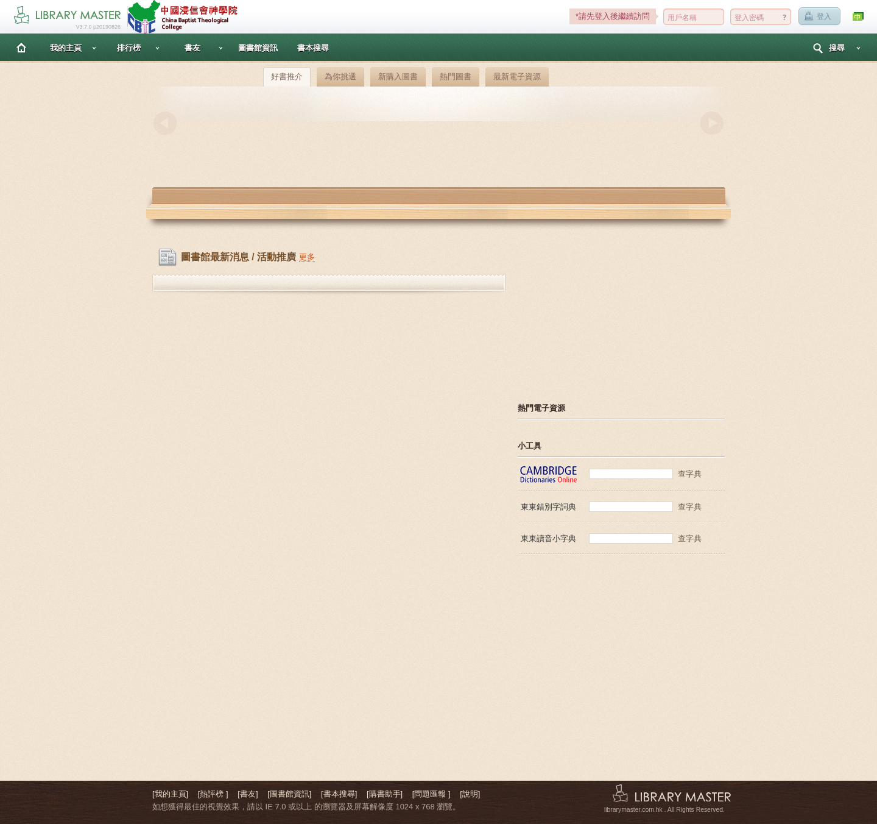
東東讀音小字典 (548, 538)
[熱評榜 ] (213, 793)
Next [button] (712, 123)
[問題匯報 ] (431, 793)
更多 (307, 256)
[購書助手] (385, 793)
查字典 (690, 473)
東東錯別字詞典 (548, 506)
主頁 (21, 47)
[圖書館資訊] (289, 793)
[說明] (470, 793)
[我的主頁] (170, 793)
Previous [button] (165, 123)
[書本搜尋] (339, 793)
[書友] (248, 793)
